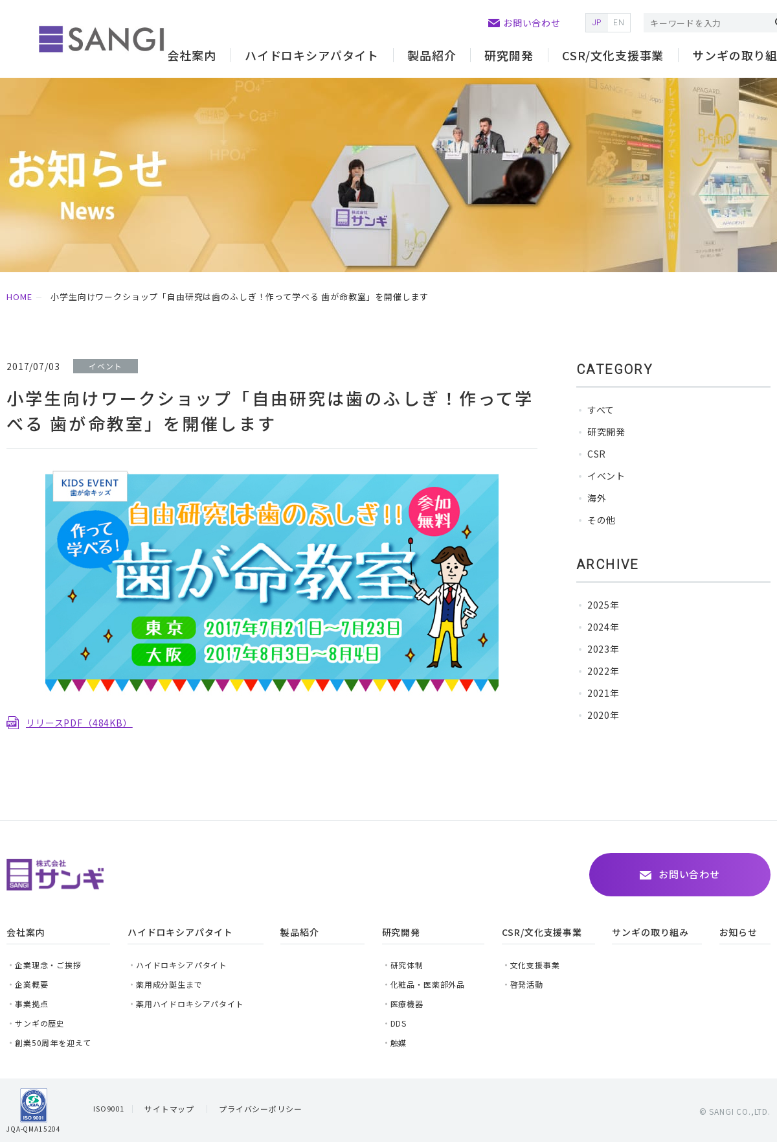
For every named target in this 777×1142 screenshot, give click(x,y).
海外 (597, 497)
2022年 (603, 670)
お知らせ (738, 932)
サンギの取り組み (650, 932)
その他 (601, 519)
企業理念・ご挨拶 (48, 964)
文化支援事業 (535, 964)
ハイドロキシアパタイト (181, 964)
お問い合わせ (532, 22)
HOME (19, 296)
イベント (606, 475)
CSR (597, 453)
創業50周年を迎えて (53, 1042)
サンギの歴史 (40, 1023)
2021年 (603, 692)
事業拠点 (31, 1003)
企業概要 (31, 984)
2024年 (603, 626)
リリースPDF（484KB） (79, 722)
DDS (398, 1023)
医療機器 (406, 1003)
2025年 (603, 604)
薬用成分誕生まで (169, 984)
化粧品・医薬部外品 (428, 984)
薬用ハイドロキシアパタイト (190, 1003)
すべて (601, 409)
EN (619, 23)
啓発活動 (526, 984)
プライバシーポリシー (260, 1108)
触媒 (398, 1042)
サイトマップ (169, 1108)
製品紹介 (431, 55)
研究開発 (606, 431)
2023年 (603, 648)
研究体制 (406, 964)
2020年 (603, 714)
